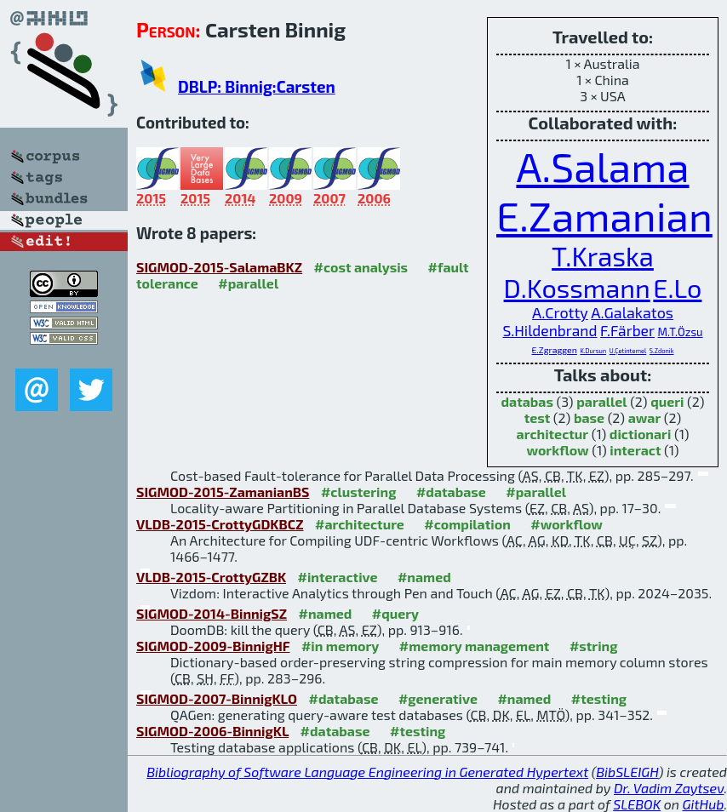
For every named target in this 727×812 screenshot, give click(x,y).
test (537, 417)
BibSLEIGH (627, 771)
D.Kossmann (577, 287)
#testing (599, 698)
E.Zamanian (604, 215)
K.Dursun (593, 351)
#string (594, 646)
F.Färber (627, 331)
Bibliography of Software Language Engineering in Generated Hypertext (367, 771)
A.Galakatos (632, 312)
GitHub (703, 804)
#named (424, 577)
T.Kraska (603, 256)
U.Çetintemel (628, 351)
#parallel (248, 283)
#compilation (467, 524)
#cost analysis (361, 267)
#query (395, 613)
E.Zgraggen (554, 350)
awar (644, 417)
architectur (553, 434)
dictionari (641, 434)
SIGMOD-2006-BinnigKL (212, 731)
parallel (601, 401)
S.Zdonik (662, 351)
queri (667, 401)
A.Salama (602, 166)
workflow (557, 450)
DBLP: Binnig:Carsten (256, 86)
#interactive (338, 577)
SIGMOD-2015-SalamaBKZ (219, 267)
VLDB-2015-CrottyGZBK (211, 577)
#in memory (340, 646)
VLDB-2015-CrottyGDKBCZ (220, 524)
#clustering (359, 491)
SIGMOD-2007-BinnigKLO (216, 698)
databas (526, 401)
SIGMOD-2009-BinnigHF (212, 646)
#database (451, 491)
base (589, 417)
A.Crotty (560, 312)
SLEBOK (637, 804)
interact (635, 450)
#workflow (566, 524)
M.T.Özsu (680, 332)
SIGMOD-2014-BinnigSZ (211, 613)
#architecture (359, 524)
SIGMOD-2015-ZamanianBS (222, 491)
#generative (438, 698)
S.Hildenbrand (549, 331)
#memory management (474, 646)
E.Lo (677, 287)
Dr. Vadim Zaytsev (669, 788)
